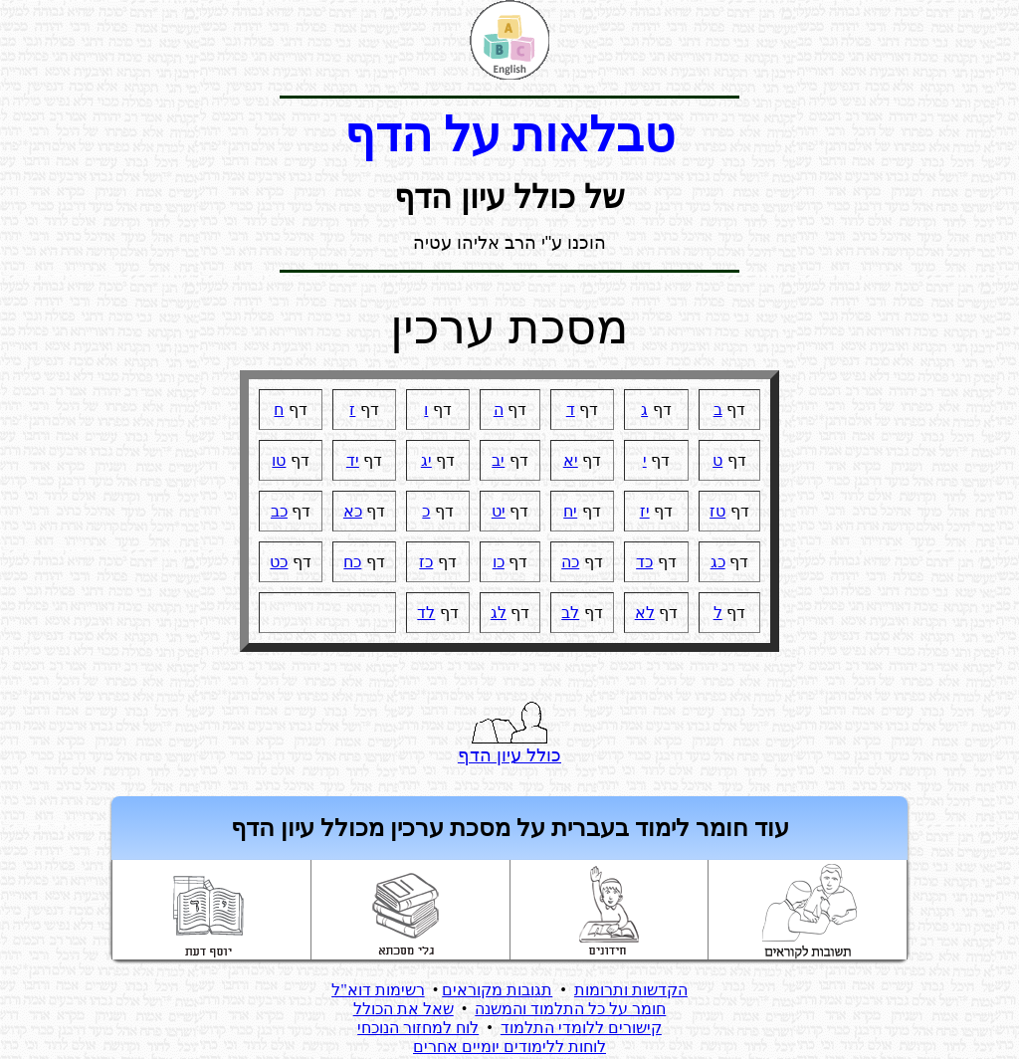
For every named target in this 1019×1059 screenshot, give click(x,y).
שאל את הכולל (403, 1008)
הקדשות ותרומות (631, 989)
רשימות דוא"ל (378, 989)
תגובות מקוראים (497, 989)
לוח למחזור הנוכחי (418, 1027)
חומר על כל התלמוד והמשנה (570, 1008)
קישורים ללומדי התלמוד (581, 1027)
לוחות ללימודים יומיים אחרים (509, 1046)
